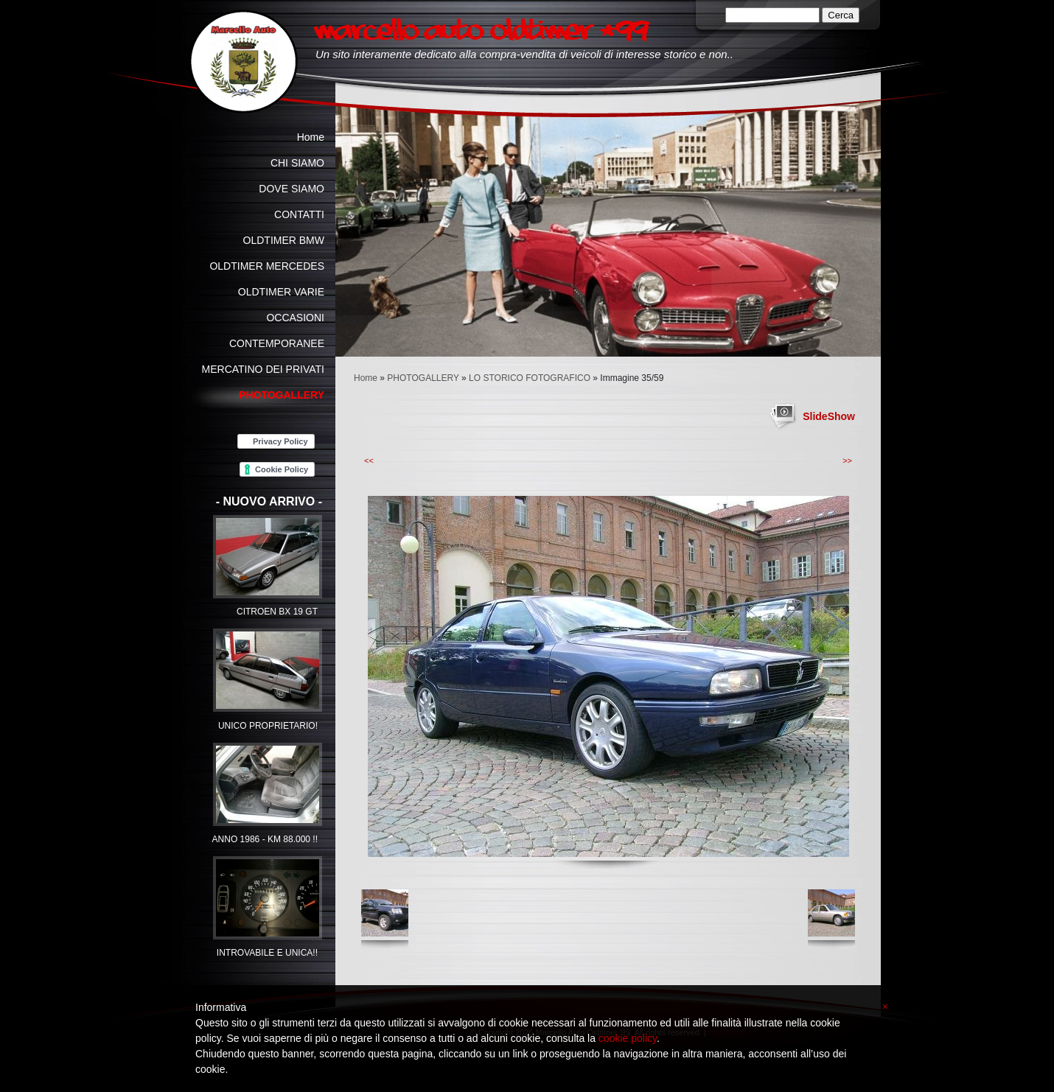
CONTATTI (299, 214)
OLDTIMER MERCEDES (266, 266)
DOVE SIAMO (291, 189)
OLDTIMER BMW (283, 240)
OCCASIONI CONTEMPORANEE (276, 330)
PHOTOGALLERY (422, 378)
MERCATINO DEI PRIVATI (263, 369)
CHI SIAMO (297, 163)
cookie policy (627, 1038)
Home (365, 378)
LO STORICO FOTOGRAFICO (529, 378)
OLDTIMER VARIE (281, 292)
